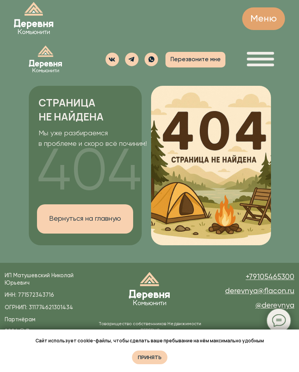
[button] (151, 59)
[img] (33, 18)
